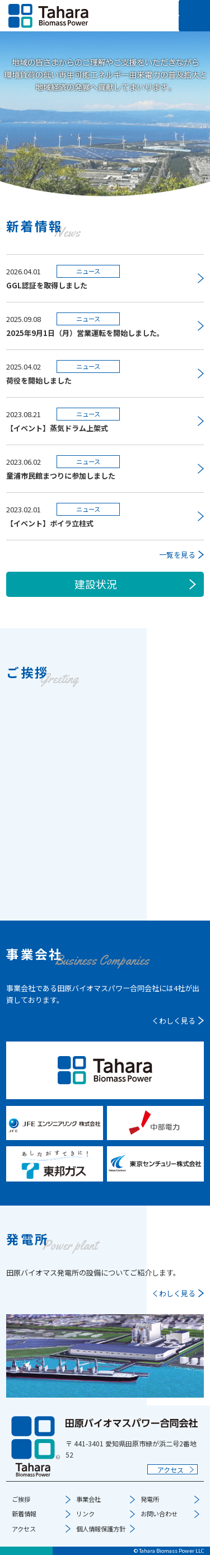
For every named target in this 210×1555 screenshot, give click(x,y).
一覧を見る (177, 554)
